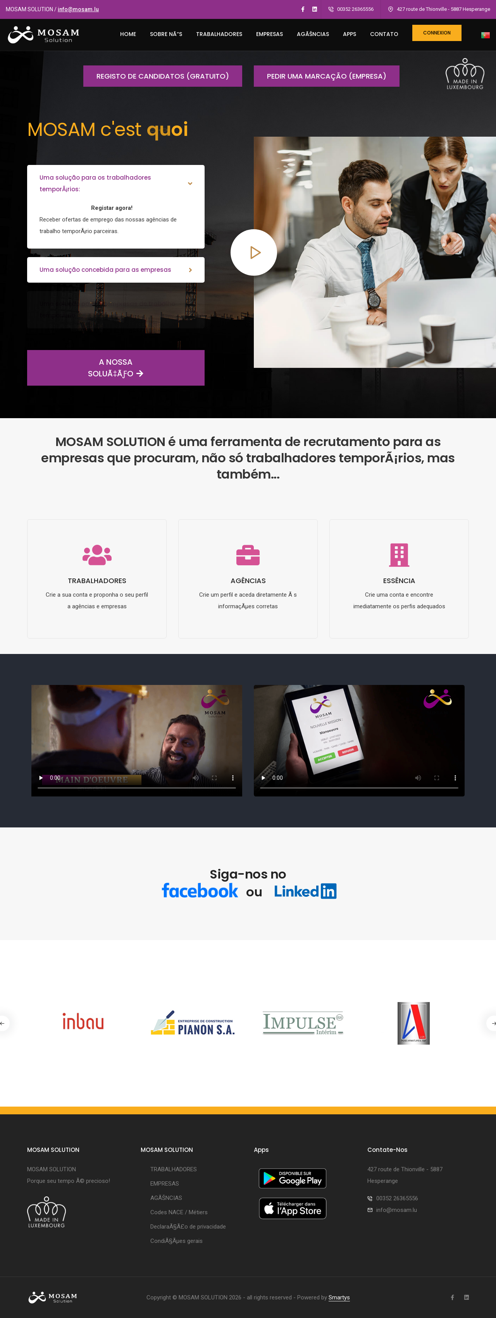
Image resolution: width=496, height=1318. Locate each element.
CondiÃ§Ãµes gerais (176, 1240)
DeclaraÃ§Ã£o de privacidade (188, 1226)
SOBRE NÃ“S (166, 34)
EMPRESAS (269, 34)
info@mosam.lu (78, 9)
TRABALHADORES (219, 34)
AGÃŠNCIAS (313, 34)
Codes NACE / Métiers (179, 1212)
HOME (128, 34)
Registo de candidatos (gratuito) (156, 76)
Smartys (339, 1297)
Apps (349, 34)
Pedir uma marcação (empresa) (320, 76)
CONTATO (384, 34)
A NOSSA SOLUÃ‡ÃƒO (85, 368)
